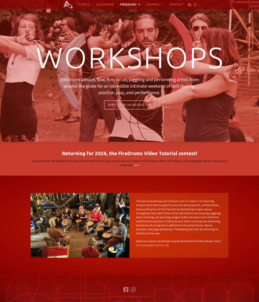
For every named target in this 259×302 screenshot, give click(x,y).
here (136, 165)
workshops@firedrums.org (152, 245)
